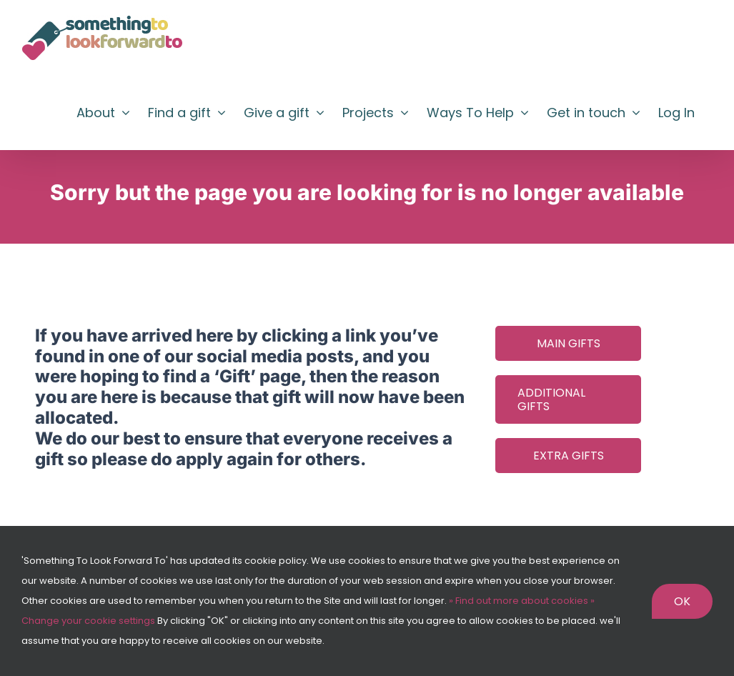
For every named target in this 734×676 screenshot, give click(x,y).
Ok (682, 601)
